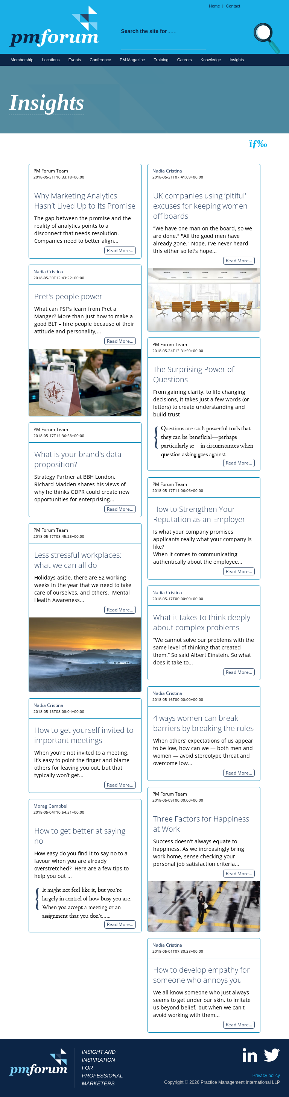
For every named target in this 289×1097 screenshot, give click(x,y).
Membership (22, 59)
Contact (233, 6)
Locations (51, 59)
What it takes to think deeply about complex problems (201, 622)
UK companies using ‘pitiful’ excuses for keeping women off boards (200, 206)
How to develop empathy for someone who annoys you (201, 975)
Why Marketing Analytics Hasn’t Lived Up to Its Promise (84, 201)
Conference (100, 59)
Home (214, 6)
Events (74, 59)
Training (161, 59)
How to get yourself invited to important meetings (84, 735)
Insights (237, 59)
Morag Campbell (50, 806)
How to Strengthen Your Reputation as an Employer (199, 514)
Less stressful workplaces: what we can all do (78, 560)
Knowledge (211, 59)
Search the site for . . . (148, 31)
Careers (184, 59)
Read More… (120, 250)
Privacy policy (266, 1075)
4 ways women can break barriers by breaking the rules (203, 723)
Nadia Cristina (167, 171)
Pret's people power (68, 296)
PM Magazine (132, 59)
